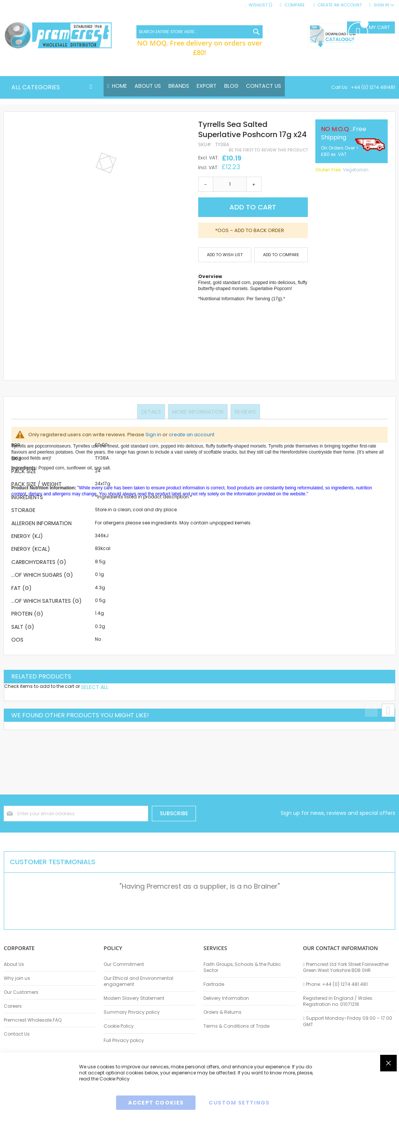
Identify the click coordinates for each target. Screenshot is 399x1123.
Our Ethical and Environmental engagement (138, 981)
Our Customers (21, 992)
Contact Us (17, 1034)
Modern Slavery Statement (134, 998)
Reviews (244, 412)
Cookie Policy (119, 1026)
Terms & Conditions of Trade (236, 1026)
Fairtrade (213, 984)
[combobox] (199, 31)
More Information (197, 412)
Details (152, 412)
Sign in (153, 435)
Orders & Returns (222, 1012)
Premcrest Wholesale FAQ (32, 1020)
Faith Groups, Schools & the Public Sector (242, 967)
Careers (13, 1006)
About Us (14, 964)
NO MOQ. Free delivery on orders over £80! (199, 47)
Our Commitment (124, 964)
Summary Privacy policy (132, 1012)
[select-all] (95, 687)
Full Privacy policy (124, 1040)
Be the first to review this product (268, 150)
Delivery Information (226, 998)
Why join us (17, 978)
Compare (294, 5)
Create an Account (339, 5)
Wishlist (260, 5)
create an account (191, 435)
